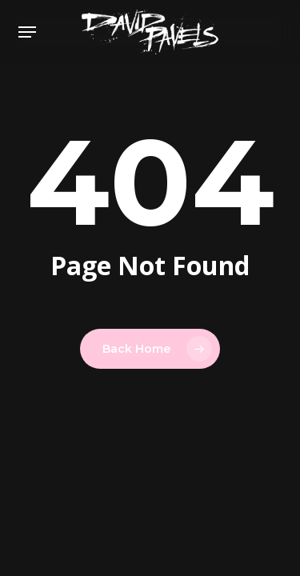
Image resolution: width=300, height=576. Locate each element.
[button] (27, 32)
